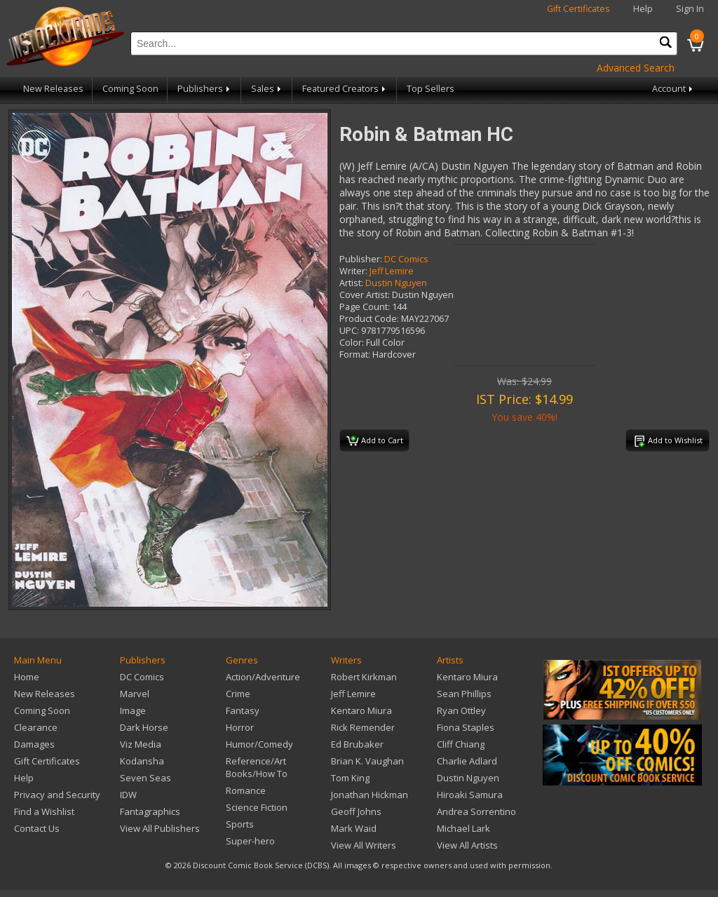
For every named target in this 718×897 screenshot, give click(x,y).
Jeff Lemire (392, 271)
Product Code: (369, 319)
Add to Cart (374, 441)
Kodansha (142, 761)
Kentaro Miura (361, 710)
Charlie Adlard (467, 761)
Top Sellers (430, 89)
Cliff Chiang (461, 744)
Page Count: (364, 307)
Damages (34, 744)
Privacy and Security (57, 794)
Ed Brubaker (357, 744)
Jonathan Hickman (369, 794)
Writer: (353, 271)
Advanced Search (636, 67)
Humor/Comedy (259, 744)
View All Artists (467, 845)
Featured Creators (345, 89)
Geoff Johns (356, 811)
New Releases (53, 89)
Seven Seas (145, 777)
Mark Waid (354, 828)
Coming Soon (130, 89)
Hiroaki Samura (470, 794)
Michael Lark (463, 828)
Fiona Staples (465, 727)
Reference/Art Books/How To (256, 767)
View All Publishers (160, 828)
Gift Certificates (578, 9)
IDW (128, 794)
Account (673, 89)
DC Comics (406, 259)
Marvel (134, 693)
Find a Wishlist (44, 811)
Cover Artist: (364, 295)
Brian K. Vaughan (367, 761)
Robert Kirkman (364, 676)
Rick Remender (363, 727)
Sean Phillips (464, 693)
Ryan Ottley (461, 710)
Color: (351, 343)
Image (133, 710)
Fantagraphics (150, 811)
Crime (238, 693)
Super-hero (250, 841)
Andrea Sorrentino (476, 811)
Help (643, 9)
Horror (240, 727)
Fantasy (242, 710)
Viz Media (140, 744)
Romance (246, 790)
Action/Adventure (263, 676)
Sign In (690, 9)
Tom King (350, 777)
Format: (354, 354)
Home (26, 676)
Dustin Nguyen (396, 283)
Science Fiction (256, 807)
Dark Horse (144, 727)
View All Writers (363, 845)
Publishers (204, 89)
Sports (240, 824)
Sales (267, 89)
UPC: (349, 331)
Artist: (351, 283)
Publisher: (360, 259)
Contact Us (37, 828)
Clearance (35, 727)
